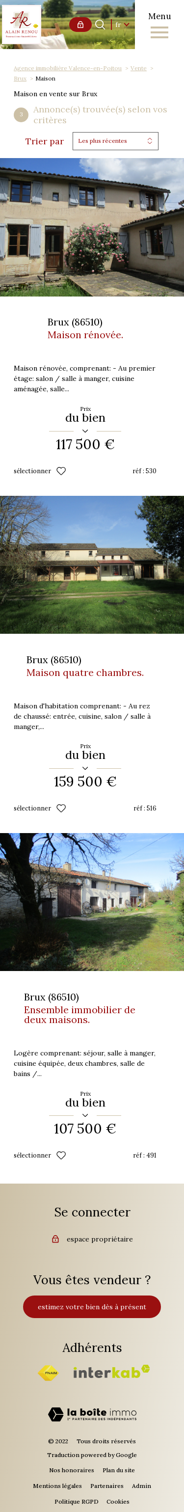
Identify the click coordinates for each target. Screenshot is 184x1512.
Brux (20, 78)
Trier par (45, 141)
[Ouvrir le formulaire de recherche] (100, 24)
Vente (139, 68)
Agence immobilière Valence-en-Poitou (68, 68)
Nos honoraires (71, 1470)
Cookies (118, 1501)
